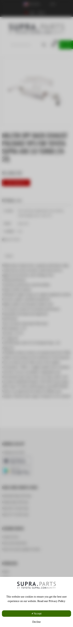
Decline (36, 621)
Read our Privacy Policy (51, 601)
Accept (38, 613)
